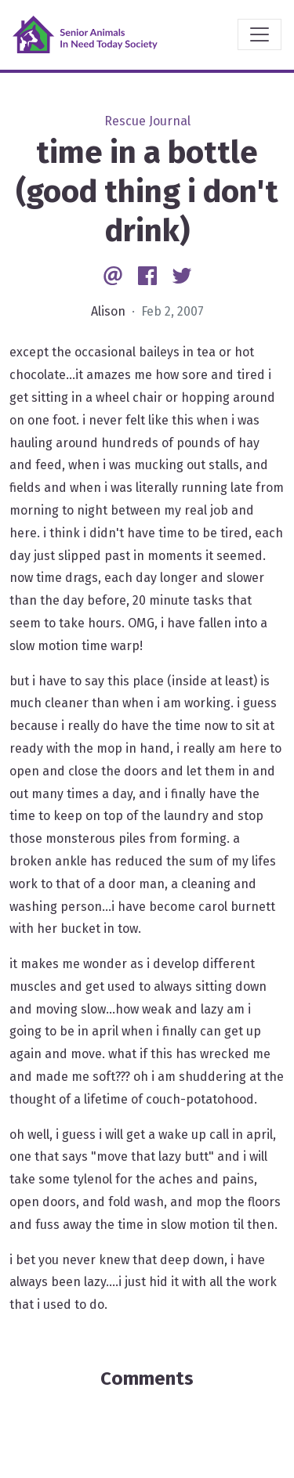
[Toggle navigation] (259, 34)
